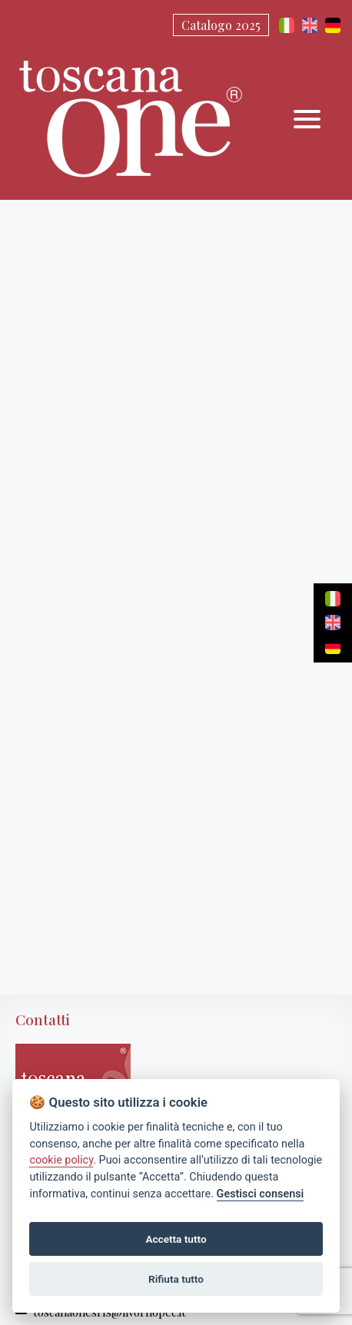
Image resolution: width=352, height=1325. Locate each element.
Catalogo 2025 (221, 25)
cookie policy (61, 1160)
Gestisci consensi (260, 1193)
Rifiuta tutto (176, 1279)
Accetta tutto (175, 1239)
